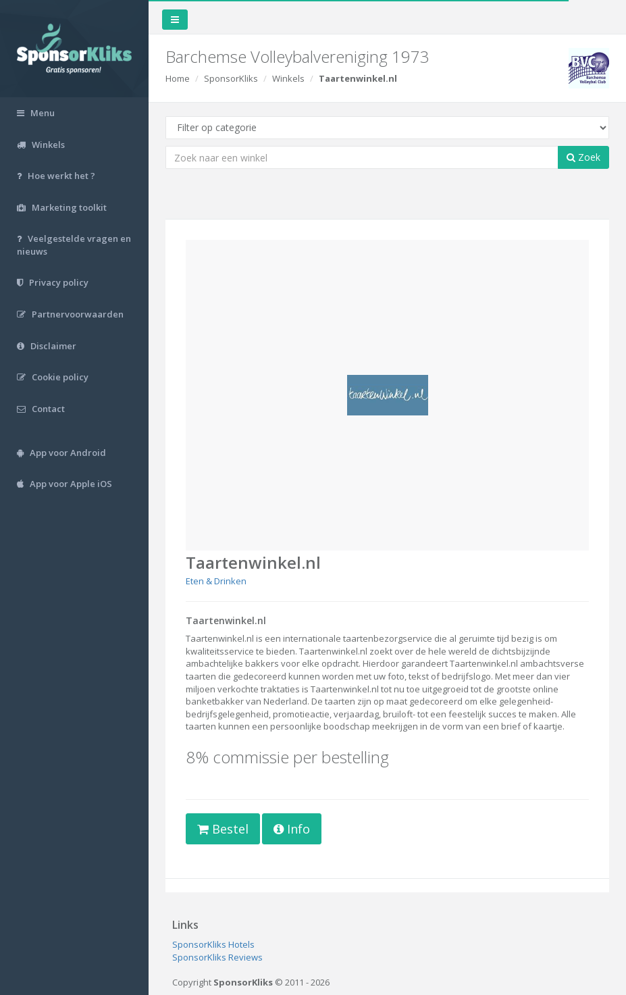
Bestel (223, 829)
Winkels (288, 78)
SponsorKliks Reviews (217, 957)
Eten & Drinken (216, 581)
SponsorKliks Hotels (213, 944)
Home (177, 78)
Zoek (583, 157)
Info (291, 829)
